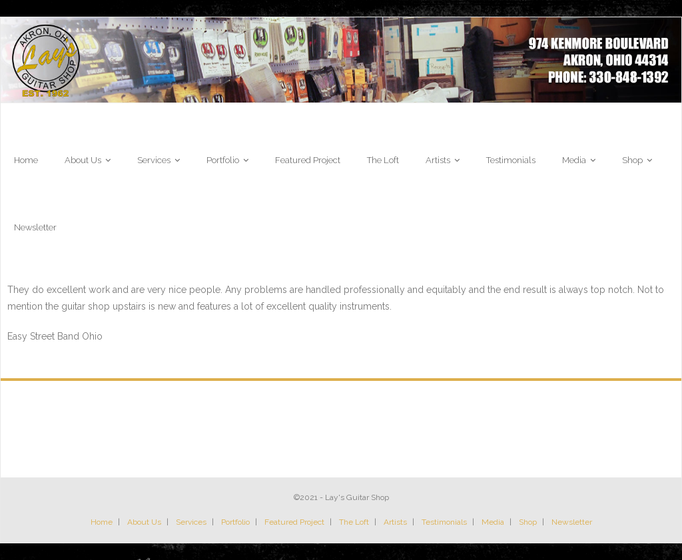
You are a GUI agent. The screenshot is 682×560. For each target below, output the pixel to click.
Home (102, 522)
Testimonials (444, 522)
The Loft (354, 522)
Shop (528, 522)
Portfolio (235, 522)
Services (191, 522)
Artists (395, 522)
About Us (144, 522)
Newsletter (571, 522)
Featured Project (294, 522)
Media (493, 522)
